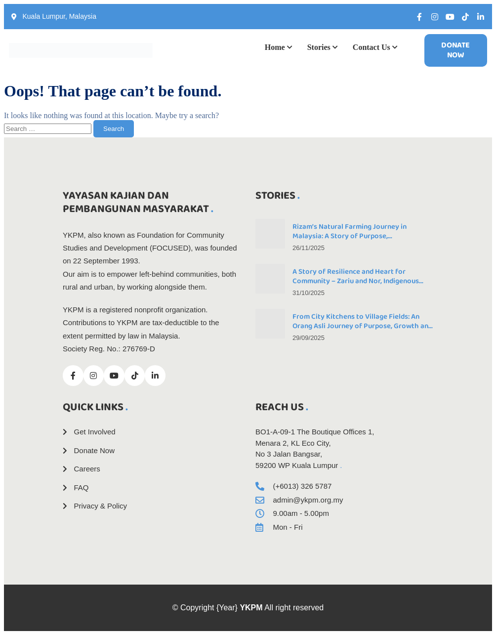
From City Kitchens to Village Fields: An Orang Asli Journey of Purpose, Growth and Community (362, 326)
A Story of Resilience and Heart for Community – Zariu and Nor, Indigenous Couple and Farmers (355, 281)
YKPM (251, 607)
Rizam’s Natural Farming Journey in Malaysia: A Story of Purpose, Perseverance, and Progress (349, 236)
